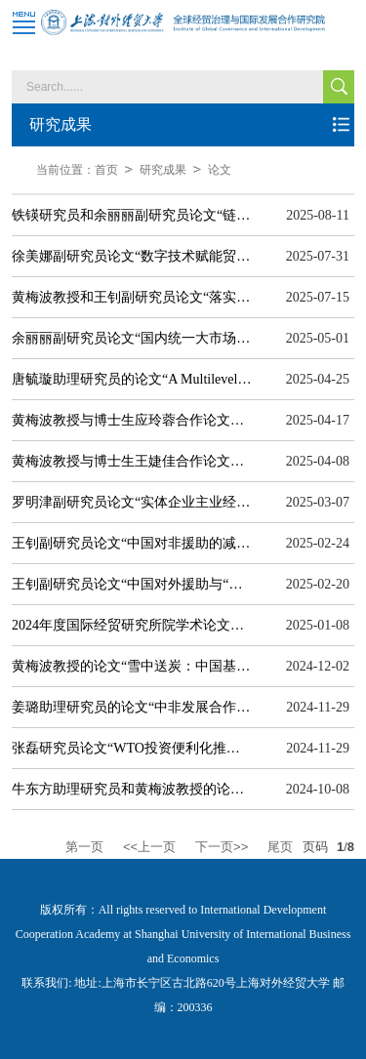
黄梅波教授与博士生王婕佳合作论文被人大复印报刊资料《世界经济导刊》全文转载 (132, 461)
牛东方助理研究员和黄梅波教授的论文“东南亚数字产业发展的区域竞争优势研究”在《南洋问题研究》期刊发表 (132, 789)
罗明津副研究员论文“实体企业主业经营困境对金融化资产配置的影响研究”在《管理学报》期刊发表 (132, 502)
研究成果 (163, 170)
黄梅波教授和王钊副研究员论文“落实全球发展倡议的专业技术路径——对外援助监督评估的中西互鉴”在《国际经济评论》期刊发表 (132, 297)
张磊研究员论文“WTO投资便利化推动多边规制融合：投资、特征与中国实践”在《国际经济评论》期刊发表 (132, 748)
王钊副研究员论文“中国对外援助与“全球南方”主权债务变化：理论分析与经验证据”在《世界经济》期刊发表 (132, 584)
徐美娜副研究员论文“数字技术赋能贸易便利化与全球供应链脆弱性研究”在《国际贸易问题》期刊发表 (132, 256)
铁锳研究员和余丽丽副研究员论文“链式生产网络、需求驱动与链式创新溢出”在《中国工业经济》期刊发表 (132, 215)
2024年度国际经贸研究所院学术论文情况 (132, 625)
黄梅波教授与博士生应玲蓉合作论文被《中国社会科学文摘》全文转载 (132, 420)
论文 (219, 170)
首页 (106, 170)
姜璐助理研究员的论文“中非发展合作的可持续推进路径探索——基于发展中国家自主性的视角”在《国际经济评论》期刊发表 (132, 707)
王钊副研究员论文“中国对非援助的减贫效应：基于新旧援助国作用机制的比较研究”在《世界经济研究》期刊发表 (132, 543)
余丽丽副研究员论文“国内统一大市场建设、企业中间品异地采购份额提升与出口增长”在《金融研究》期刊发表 (132, 338)
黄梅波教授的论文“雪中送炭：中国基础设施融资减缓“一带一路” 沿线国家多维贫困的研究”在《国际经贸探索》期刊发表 (132, 666)
